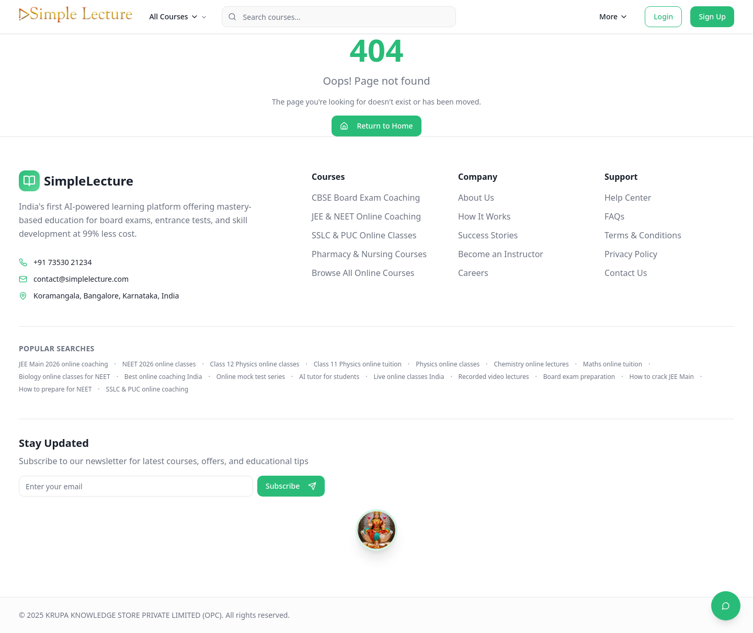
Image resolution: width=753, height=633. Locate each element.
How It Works (484, 216)
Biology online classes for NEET (64, 377)
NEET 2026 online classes (159, 364)
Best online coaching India (163, 377)
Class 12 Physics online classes (255, 364)
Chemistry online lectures (531, 364)
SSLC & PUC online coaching (147, 389)
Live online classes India (408, 377)
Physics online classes (448, 364)
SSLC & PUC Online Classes (364, 235)
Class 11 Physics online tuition (358, 364)
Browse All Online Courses (363, 273)
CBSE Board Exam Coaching (366, 197)
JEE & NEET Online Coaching (366, 216)
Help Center (627, 197)
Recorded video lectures (494, 377)
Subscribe (291, 486)
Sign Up (712, 16)
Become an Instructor (500, 254)
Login (663, 16)
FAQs (614, 216)
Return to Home (376, 126)
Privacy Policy (630, 254)
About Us (476, 197)
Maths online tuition (612, 364)
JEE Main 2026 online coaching (63, 364)
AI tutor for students (329, 377)
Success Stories (488, 235)
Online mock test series (250, 377)
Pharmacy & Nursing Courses (369, 254)
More (613, 16)
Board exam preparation (579, 377)
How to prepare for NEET (55, 389)
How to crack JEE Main (661, 377)
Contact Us (625, 273)
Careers (473, 273)
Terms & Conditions (642, 235)
